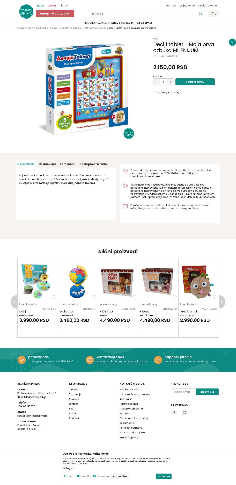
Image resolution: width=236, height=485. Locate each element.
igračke (53, 28)
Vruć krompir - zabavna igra (189, 316)
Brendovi (74, 418)
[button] (146, 13)
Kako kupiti (126, 399)
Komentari (67, 164)
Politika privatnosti (130, 389)
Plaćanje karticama (131, 408)
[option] (38, 297)
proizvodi (41, 28)
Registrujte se (207, 5)
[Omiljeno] (213, 13)
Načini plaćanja (129, 404)
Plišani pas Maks (107, 314)
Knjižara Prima (25, 28)
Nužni (72, 476)
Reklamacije (127, 423)
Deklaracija (47, 164)
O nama (73, 389)
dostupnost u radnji (93, 164)
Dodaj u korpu (195, 82)
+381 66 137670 (26, 406)
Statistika (86, 476)
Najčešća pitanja (129, 437)
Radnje (73, 413)
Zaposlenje (75, 394)
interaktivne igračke (95, 28)
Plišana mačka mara (148, 314)
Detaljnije (68, 468)
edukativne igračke (71, 28)
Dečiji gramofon (26, 314)
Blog (71, 408)
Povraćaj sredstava (131, 427)
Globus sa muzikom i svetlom (66, 316)
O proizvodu (26, 164)
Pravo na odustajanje (132, 432)
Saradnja (74, 399)
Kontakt (73, 404)
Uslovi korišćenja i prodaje (135, 394)
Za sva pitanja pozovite (43, 361)
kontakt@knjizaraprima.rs (145, 176)
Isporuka (125, 413)
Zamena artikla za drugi (134, 418)
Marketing (103, 476)
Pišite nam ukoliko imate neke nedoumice (122, 361)
